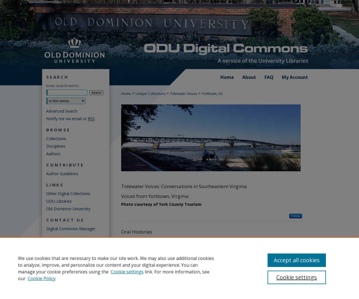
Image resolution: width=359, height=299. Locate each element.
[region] (179, 268)
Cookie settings (127, 272)
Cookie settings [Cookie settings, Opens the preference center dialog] (296, 277)
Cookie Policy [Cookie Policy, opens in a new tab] (42, 278)
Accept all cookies (297, 260)
